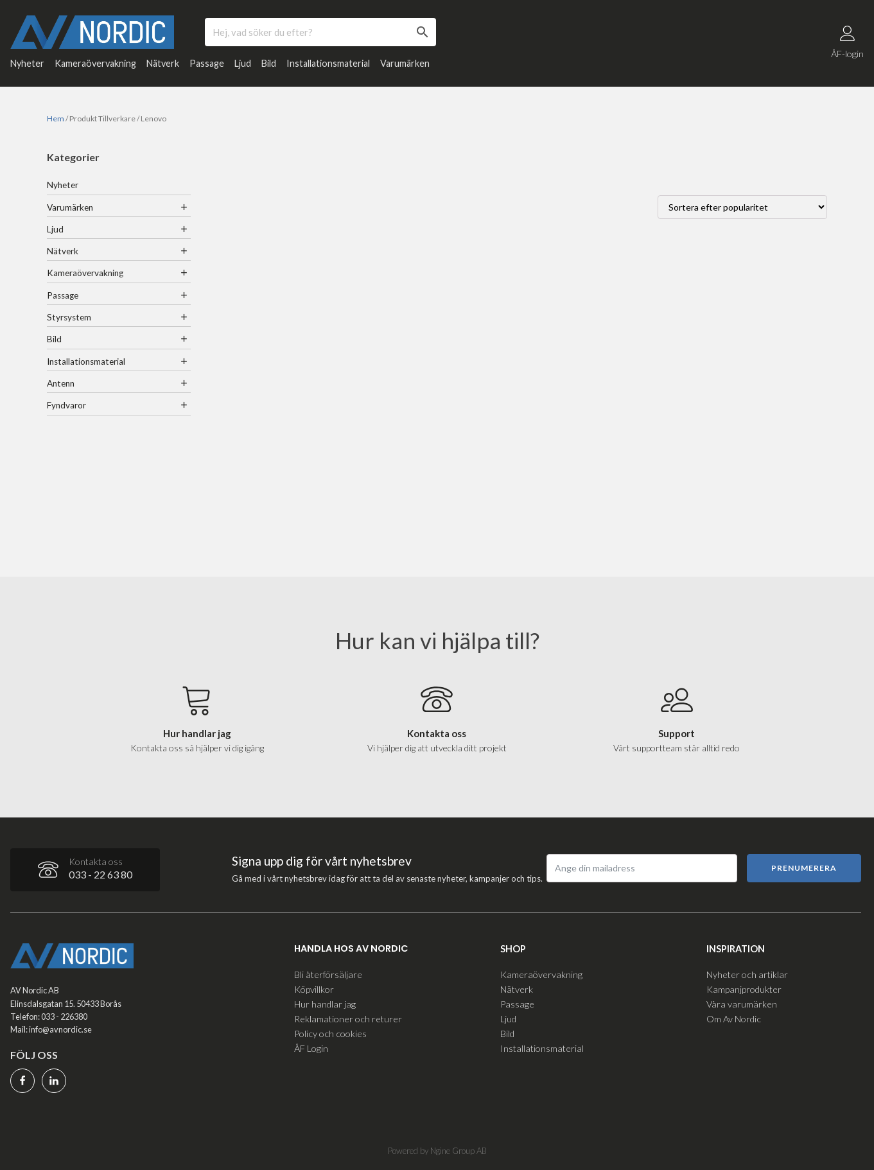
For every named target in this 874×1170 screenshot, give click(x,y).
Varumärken (405, 63)
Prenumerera (804, 868)
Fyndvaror (66, 406)
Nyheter (27, 63)
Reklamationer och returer (348, 1018)
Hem (55, 119)
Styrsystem (69, 317)
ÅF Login (311, 1048)
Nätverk (162, 63)
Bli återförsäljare (328, 974)
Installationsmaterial (328, 63)
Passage (206, 63)
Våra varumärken (741, 1004)
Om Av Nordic (733, 1018)
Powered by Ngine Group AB (437, 1151)
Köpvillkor (314, 989)
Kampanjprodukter (744, 989)
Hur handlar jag (325, 1004)
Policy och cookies (330, 1033)
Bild (268, 63)
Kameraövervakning (95, 63)
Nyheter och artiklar (747, 974)
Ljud (242, 63)
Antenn (60, 383)
